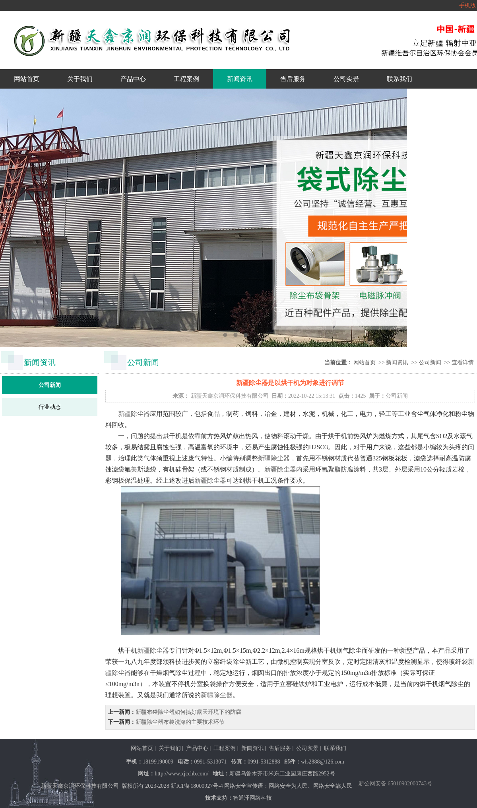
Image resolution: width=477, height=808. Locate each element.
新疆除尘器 (134, 413)
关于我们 (80, 78)
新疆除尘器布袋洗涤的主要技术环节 (180, 722)
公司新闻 (50, 385)
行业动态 (50, 407)
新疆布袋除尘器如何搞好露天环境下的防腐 (188, 712)
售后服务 (293, 78)
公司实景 (346, 78)
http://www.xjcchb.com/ (181, 774)
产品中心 (133, 78)
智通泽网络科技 (252, 798)
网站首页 (26, 78)
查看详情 (463, 362)
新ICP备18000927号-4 (197, 786)
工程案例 (186, 78)
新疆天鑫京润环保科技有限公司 (230, 396)
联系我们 (399, 78)
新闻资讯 (239, 78)
